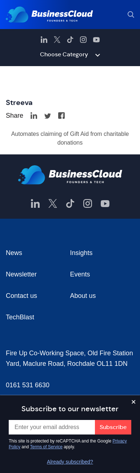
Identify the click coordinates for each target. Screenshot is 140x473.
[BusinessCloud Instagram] (83, 39)
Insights (81, 252)
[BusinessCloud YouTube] (96, 39)
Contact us (21, 295)
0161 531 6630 (27, 385)
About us (83, 295)
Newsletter (21, 274)
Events (80, 274)
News (14, 252)
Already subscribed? (70, 461)
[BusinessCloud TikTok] (70, 39)
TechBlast (20, 317)
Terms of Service (46, 446)
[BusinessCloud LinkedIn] (44, 39)
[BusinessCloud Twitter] (57, 39)
